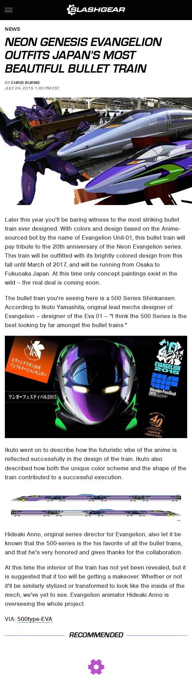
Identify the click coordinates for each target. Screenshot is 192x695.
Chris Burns (25, 82)
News (12, 29)
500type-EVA (34, 619)
